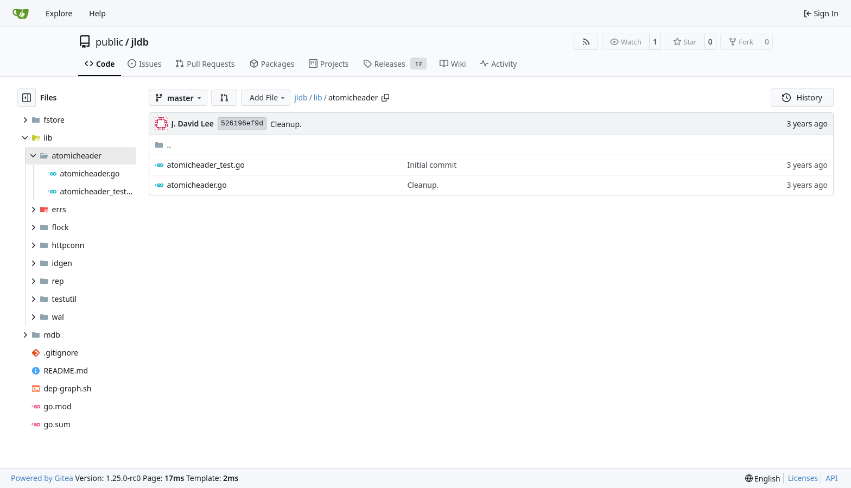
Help (97, 13)
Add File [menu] (268, 97)
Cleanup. (286, 124)
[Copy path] (385, 98)
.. (163, 145)
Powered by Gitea (42, 478)
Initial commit (432, 165)
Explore (59, 13)
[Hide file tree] (26, 97)
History (802, 97)
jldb (140, 41)
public (109, 41)
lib (318, 97)
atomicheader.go (197, 185)
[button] (224, 98)
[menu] (762, 478)
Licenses (803, 478)
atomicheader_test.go (206, 165)
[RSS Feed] (586, 42)
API (831, 478)
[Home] (20, 13)
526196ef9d (242, 123)
